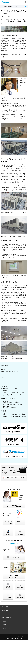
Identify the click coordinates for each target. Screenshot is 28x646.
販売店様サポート (5, 621)
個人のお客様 (5, 606)
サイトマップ (5, 632)
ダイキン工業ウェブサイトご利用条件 (10, 636)
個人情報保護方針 (21, 636)
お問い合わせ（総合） (6, 628)
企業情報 (4, 624)
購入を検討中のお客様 (6, 614)
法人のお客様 (5, 610)
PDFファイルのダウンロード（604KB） (15, 477)
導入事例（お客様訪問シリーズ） (9, 6)
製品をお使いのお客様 (6, 617)
